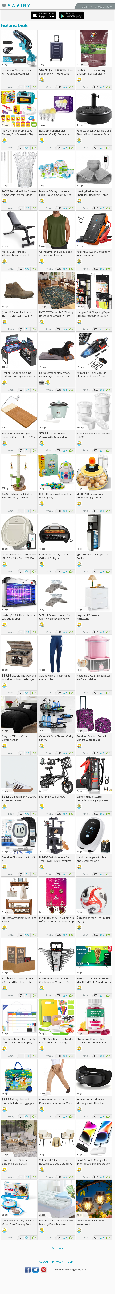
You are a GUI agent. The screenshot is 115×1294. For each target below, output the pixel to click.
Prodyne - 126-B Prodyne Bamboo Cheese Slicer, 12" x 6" (18, 437)
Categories (102, 6)
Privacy (57, 1261)
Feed (69, 1261)
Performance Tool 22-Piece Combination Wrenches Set (55, 980)
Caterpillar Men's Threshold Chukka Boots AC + (18, 316)
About (43, 1261)
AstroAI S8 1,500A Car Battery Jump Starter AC (93, 253)
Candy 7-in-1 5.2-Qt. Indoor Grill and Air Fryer (54, 556)
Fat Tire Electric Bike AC (52, 796)
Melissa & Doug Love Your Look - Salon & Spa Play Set (55, 192)
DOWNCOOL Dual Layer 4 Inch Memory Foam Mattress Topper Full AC (56, 1224)
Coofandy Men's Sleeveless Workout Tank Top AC (55, 253)
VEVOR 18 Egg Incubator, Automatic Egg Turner (91, 495)
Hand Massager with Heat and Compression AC (92, 859)
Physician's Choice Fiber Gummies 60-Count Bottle (91, 1040)
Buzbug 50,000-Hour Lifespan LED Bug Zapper (19, 616)
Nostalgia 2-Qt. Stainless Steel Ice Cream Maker (94, 677)
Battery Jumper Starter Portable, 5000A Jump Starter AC (93, 800)
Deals (85, 6)
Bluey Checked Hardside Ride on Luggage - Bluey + (18, 1103)
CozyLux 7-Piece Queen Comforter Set (15, 737)
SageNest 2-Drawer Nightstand (88, 616)
